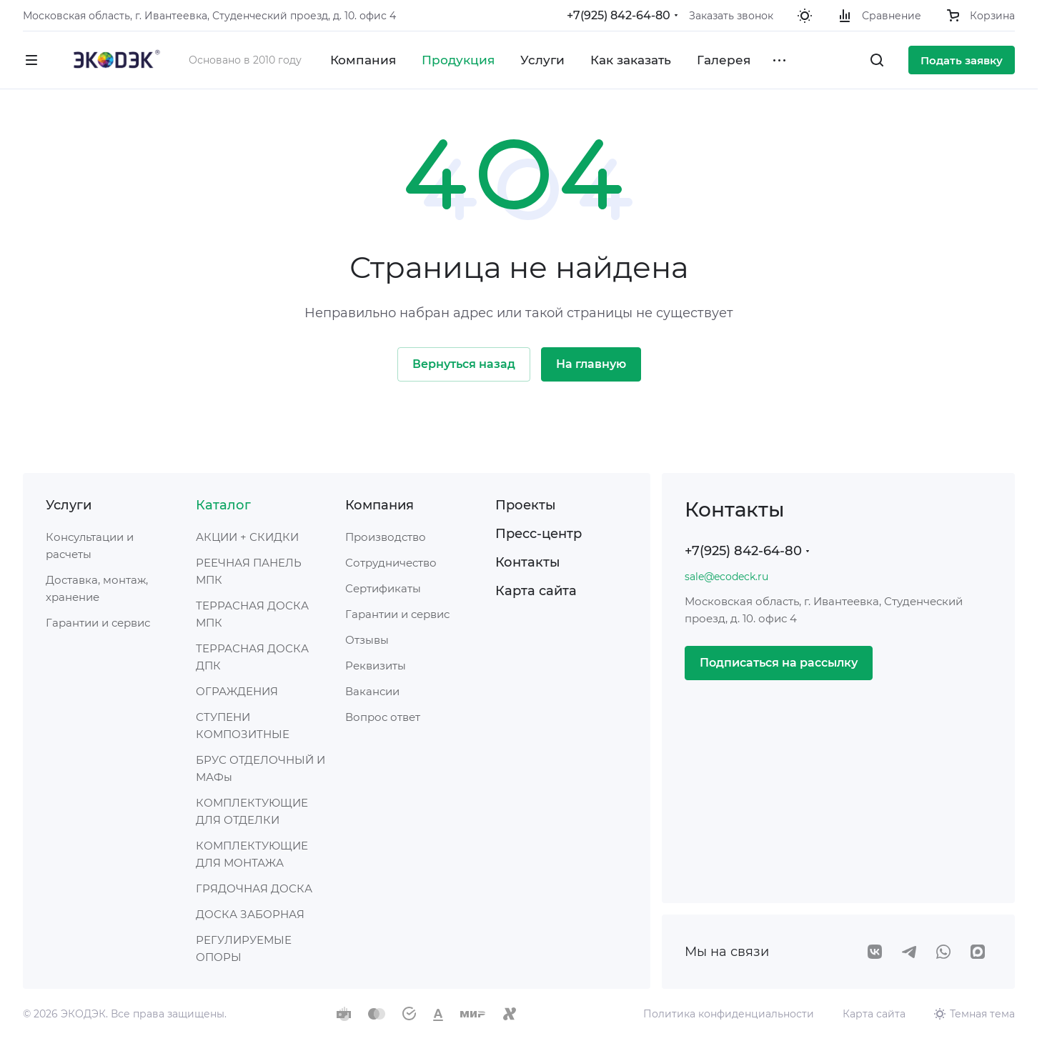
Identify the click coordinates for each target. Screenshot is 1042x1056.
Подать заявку (962, 60)
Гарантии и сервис (98, 622)
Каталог (223, 505)
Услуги (68, 505)
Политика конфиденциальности (728, 1013)
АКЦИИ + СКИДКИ (247, 537)
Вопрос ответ (382, 717)
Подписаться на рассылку (779, 662)
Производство (385, 537)
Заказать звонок (731, 15)
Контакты (527, 562)
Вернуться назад (463, 364)
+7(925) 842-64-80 (618, 15)
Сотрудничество (391, 562)
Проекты (525, 505)
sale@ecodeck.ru (726, 576)
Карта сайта (536, 591)
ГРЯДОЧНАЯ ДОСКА (254, 888)
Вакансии (372, 691)
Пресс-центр (538, 534)
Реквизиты (375, 665)
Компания (379, 505)
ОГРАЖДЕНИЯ (237, 691)
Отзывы (367, 640)
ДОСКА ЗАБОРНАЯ (250, 914)
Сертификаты (383, 588)
